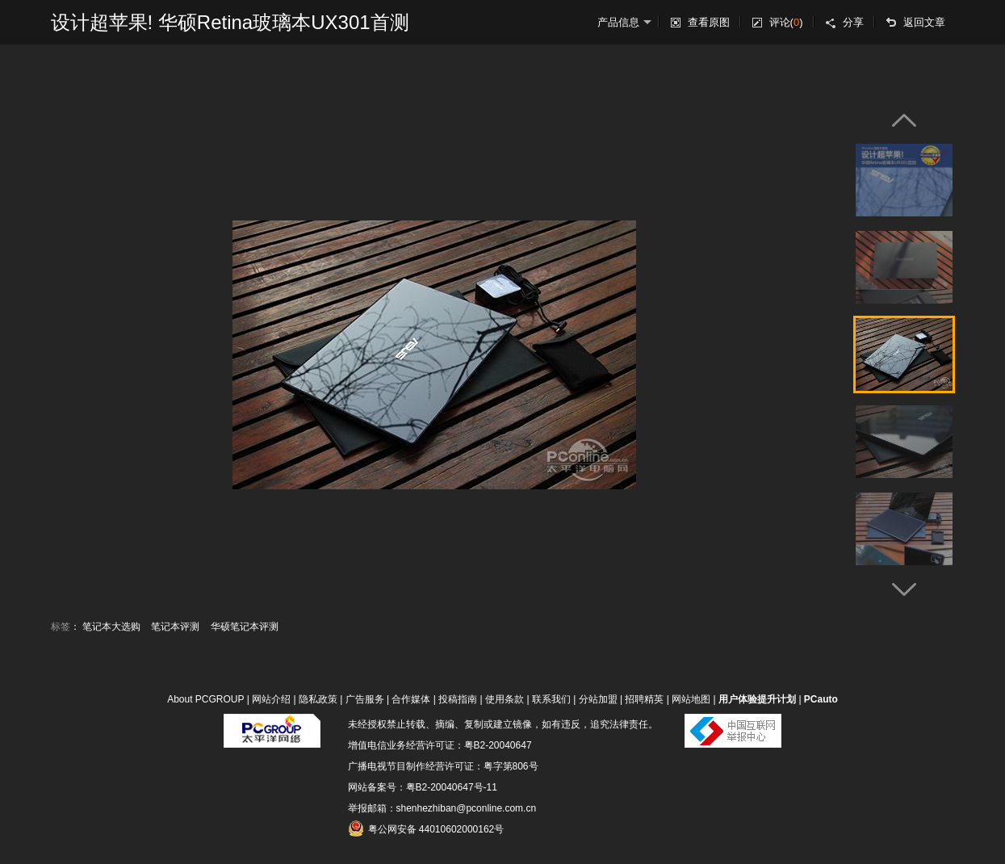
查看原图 (709, 22)
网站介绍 (271, 699)
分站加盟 (598, 699)
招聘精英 (644, 699)
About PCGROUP (205, 699)
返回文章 (924, 22)
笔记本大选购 (111, 626)
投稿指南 (457, 699)
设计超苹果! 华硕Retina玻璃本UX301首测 (230, 22)
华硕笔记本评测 (244, 626)
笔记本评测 (175, 626)
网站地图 (691, 699)
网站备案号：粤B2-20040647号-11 (422, 787)
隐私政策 (318, 699)
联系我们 (551, 699)
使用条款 (504, 699)
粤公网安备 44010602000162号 (426, 828)
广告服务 (364, 699)
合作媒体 (411, 699)
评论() (786, 22)
